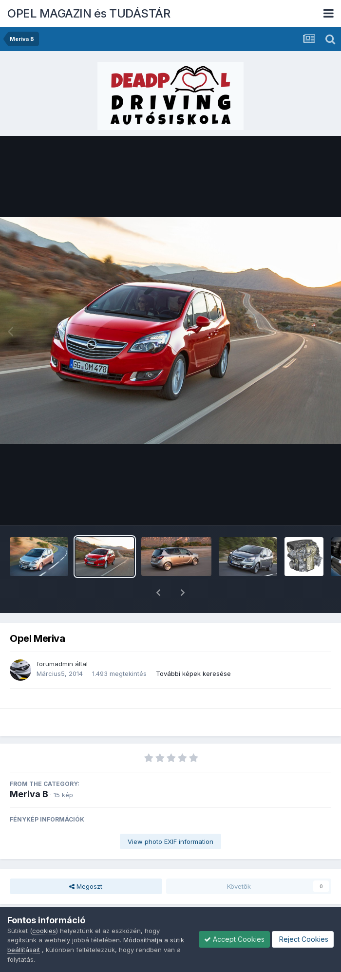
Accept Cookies (234, 939)
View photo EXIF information (170, 816)
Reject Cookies (302, 939)
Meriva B (29, 769)
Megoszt (85, 861)
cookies (44, 931)
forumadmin (55, 638)
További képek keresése (193, 648)
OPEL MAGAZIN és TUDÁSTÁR (88, 13)
